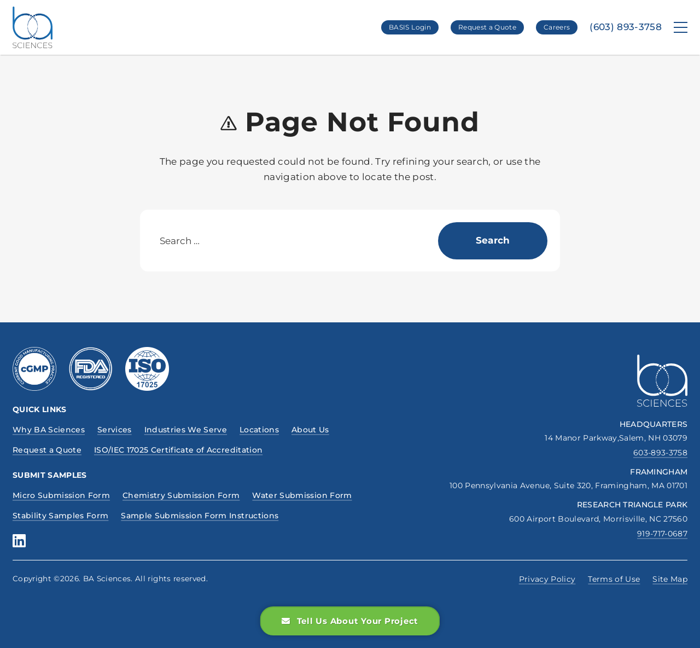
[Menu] (680, 27)
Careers (557, 27)
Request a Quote (487, 27)
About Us (310, 430)
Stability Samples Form (60, 515)
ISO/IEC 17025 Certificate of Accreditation (178, 450)
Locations (259, 430)
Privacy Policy (547, 579)
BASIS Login (410, 27)
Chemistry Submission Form (181, 495)
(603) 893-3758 (626, 27)
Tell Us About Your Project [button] (350, 621)
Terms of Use (614, 579)
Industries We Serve (185, 430)
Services (114, 430)
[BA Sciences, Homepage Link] (32, 27)
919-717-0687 (662, 534)
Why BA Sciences (49, 430)
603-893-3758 (660, 453)
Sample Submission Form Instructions (199, 515)
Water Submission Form (302, 495)
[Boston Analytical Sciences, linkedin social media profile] (19, 540)
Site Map (669, 579)
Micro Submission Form (61, 495)
